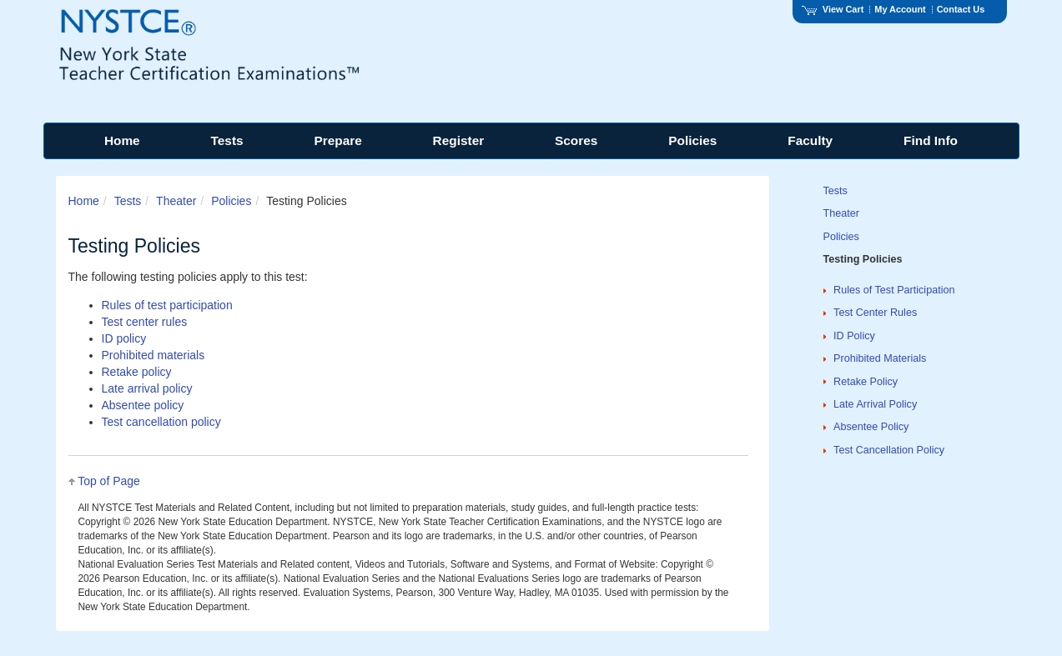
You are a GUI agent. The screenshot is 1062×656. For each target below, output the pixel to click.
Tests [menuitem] (227, 140)
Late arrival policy (147, 388)
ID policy (124, 338)
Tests (128, 201)
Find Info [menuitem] (930, 140)
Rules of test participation (167, 305)
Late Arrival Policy (875, 404)
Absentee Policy (870, 427)
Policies (231, 201)
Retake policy (137, 371)
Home (83, 201)
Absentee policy (143, 405)
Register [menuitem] (459, 140)
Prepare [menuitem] (337, 140)
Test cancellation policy (161, 421)
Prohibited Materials (879, 358)
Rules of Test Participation (893, 290)
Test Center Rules (875, 312)
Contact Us (961, 9)
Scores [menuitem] (576, 140)
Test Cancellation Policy (888, 450)
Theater (176, 201)
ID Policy (854, 336)
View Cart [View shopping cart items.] (832, 9)
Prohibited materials (153, 355)
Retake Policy (865, 382)
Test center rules (145, 321)
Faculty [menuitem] (810, 140)
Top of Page (109, 481)
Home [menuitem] (122, 140)
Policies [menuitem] (692, 140)
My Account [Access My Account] (899, 9)
